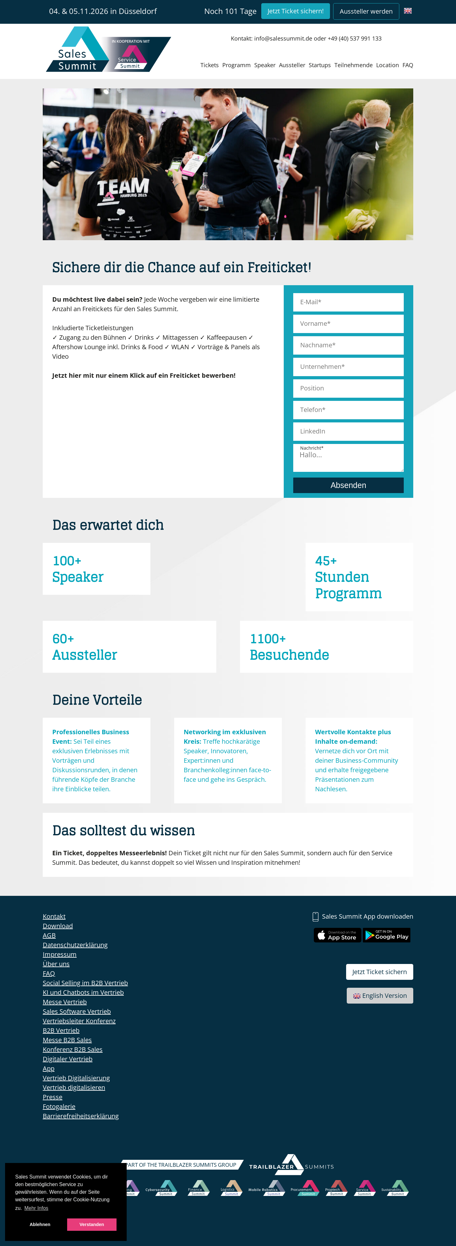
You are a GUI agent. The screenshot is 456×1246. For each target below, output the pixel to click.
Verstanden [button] (91, 1224)
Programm (236, 65)
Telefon (311, 409)
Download (58, 926)
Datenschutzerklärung (75, 945)
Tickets (209, 65)
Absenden (348, 485)
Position (312, 388)
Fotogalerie (59, 1106)
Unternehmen (320, 366)
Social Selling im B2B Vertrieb (85, 983)
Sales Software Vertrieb (77, 1011)
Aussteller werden (366, 11)
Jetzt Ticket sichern (379, 971)
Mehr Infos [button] (36, 1208)
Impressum (60, 954)
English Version (380, 995)
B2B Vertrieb (61, 1030)
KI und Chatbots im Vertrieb (83, 992)
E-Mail (309, 301)
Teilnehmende (353, 65)
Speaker (265, 65)
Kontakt (54, 916)
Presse (52, 1097)
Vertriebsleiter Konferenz (79, 1021)
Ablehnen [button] (39, 1224)
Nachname (316, 345)
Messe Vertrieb (65, 1002)
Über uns (56, 964)
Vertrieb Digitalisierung (76, 1078)
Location (387, 65)
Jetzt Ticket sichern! (296, 11)
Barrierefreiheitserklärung (81, 1116)
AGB (49, 935)
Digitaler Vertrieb (67, 1059)
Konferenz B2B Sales (73, 1049)
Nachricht (310, 448)
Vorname (313, 323)
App (48, 1068)
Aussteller (292, 65)
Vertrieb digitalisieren (74, 1087)
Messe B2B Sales (67, 1040)
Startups (320, 65)
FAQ (407, 65)
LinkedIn (312, 431)
